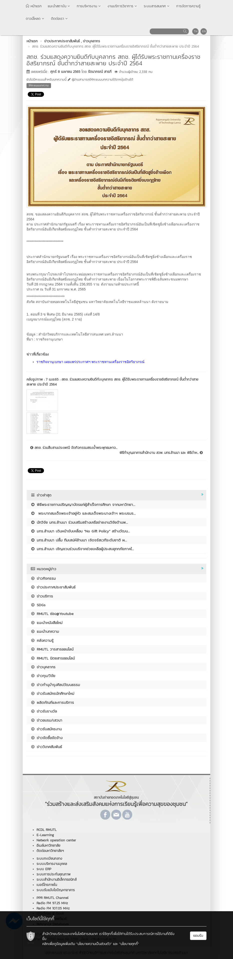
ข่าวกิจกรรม (43, 578)
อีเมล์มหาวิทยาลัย (48, 845)
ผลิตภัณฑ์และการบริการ (52, 702)
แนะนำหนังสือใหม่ (46, 622)
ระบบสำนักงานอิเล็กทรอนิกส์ (56, 879)
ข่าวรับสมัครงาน (46, 729)
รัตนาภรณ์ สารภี (100, 71)
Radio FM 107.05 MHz (53, 908)
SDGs (38, 605)
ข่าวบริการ (41, 596)
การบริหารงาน (89, 6)
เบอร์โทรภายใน (46, 884)
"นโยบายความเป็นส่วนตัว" (94, 943)
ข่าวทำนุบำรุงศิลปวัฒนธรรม (55, 685)
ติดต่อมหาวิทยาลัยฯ (50, 850)
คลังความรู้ (42, 640)
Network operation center (56, 840)
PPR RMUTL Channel (52, 897)
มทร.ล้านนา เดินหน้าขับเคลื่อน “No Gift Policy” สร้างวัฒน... (80, 531)
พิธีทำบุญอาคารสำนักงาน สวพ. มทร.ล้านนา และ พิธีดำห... (161, 452)
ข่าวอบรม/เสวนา (46, 720)
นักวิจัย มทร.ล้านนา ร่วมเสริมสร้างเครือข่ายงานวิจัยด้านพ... (79, 522)
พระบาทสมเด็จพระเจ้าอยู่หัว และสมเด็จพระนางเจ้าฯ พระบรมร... (83, 513)
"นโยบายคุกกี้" (129, 943)
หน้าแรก (34, 6)
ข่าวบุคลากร (43, 667)
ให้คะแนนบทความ (39, 85)
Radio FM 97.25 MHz (52, 903)
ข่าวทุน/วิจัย (42, 676)
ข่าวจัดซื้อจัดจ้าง (46, 738)
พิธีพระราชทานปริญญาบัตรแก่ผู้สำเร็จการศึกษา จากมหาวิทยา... (82, 504)
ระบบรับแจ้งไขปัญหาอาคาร (55, 890)
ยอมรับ (198, 935)
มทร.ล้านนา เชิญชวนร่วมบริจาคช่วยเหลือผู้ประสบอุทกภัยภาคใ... (82, 549)
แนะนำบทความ (44, 631)
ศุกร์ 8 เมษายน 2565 (65, 71)
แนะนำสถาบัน (59, 6)
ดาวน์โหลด (35, 18)
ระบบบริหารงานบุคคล (51, 863)
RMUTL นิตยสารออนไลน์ (52, 658)
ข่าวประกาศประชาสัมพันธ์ (53, 587)
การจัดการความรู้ (188, 6)
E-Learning (45, 835)
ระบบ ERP (43, 869)
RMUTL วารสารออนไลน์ (52, 649)
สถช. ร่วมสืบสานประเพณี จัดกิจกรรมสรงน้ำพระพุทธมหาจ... (73, 447)
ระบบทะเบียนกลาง (49, 858)
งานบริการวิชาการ (123, 6)
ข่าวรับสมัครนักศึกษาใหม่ (52, 693)
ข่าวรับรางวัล (43, 711)
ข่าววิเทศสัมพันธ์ (46, 747)
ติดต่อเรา (59, 18)
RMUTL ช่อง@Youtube (52, 613)
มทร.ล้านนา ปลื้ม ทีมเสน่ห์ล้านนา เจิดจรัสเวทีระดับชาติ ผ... (78, 540)
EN (204, 31)
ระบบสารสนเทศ (157, 6)
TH (196, 31)
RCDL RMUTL (46, 829)
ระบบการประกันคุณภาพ (53, 874)
